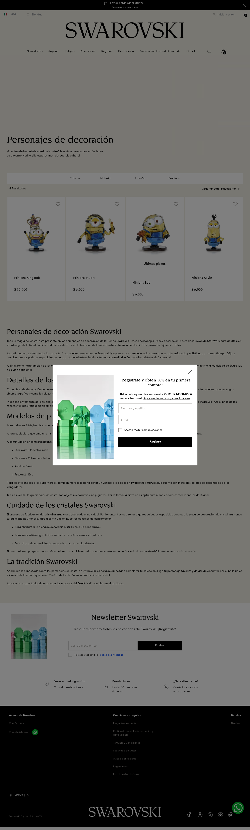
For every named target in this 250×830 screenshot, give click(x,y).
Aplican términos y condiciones (166, 398)
